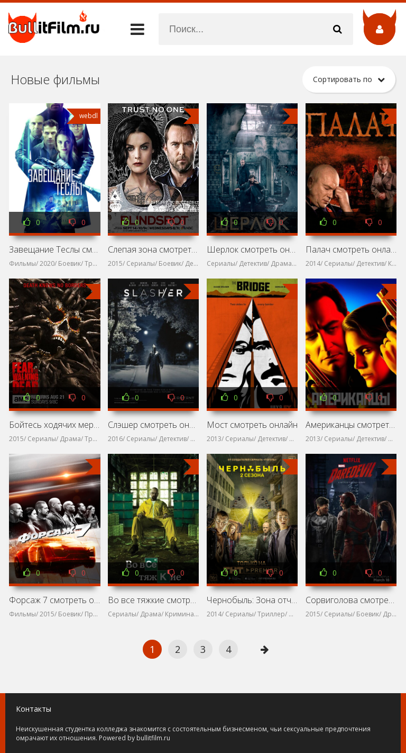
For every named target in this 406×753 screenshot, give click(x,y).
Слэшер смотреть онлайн (153, 425)
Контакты (33, 709)
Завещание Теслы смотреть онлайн (54, 249)
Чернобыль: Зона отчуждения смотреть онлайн (252, 600)
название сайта (58, 29)
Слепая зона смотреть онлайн (153, 249)
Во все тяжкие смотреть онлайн (153, 600)
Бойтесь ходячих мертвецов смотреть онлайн (54, 425)
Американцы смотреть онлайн (351, 425)
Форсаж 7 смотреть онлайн (54, 600)
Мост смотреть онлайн (252, 425)
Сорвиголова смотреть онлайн (351, 600)
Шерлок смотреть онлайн (252, 249)
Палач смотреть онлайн (351, 249)
